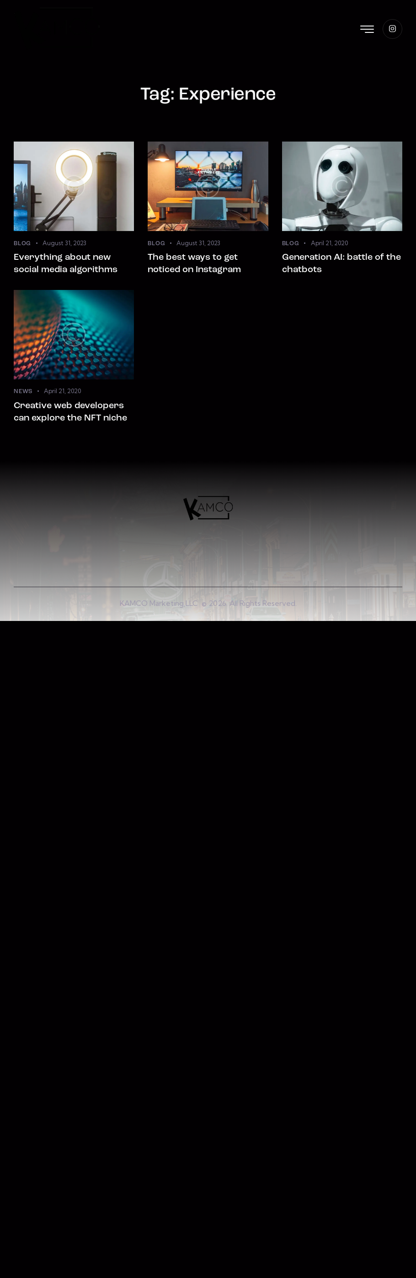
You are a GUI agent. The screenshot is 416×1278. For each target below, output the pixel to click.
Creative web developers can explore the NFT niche (70, 412)
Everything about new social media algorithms (65, 263)
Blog (22, 244)
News (23, 391)
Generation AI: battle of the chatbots (341, 263)
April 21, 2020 (329, 243)
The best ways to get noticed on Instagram (194, 263)
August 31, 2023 (64, 243)
